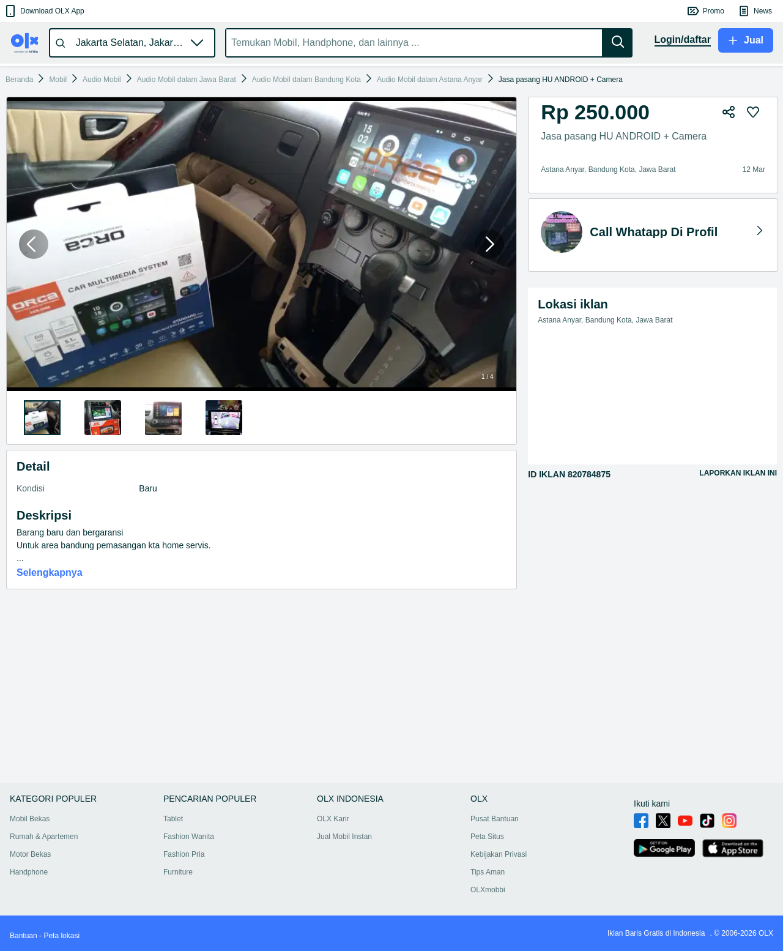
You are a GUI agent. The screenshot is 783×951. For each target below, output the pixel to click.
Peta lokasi (61, 935)
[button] (43, 11)
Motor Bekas (30, 854)
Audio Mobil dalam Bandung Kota (306, 79)
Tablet (173, 819)
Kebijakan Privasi (498, 854)
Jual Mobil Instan (344, 836)
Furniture (178, 872)
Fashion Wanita (188, 836)
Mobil (58, 79)
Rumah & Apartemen (44, 836)
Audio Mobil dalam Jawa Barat (186, 79)
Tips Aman (487, 872)
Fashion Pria (183, 854)
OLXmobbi (487, 890)
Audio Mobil (102, 79)
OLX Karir (333, 819)
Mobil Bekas (30, 819)
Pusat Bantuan (494, 819)
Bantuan (23, 935)
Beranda (19, 79)
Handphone (29, 872)
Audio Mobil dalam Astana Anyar (430, 79)
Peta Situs (487, 836)
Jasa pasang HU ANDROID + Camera (561, 79)
